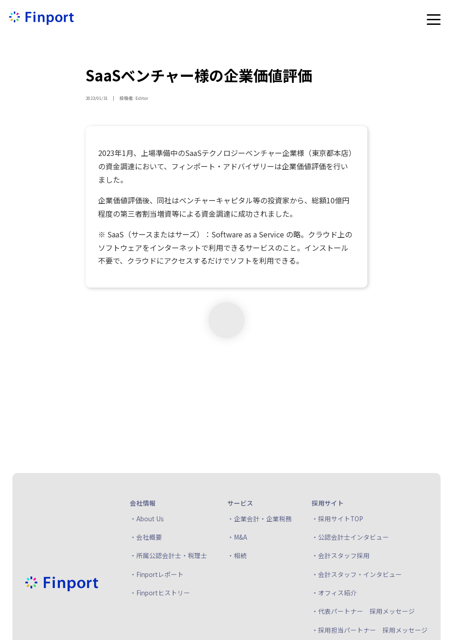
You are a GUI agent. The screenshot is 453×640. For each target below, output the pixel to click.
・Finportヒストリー (160, 592)
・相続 (237, 555)
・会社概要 (146, 537)
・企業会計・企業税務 (259, 518)
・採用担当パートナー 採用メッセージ (370, 629)
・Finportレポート (157, 574)
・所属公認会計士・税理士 (168, 555)
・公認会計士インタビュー (350, 537)
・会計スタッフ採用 (341, 555)
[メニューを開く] (434, 19)
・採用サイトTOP (337, 518)
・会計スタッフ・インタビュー (357, 574)
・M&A (237, 537)
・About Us (147, 518)
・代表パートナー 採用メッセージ (363, 611)
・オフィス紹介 (334, 592)
